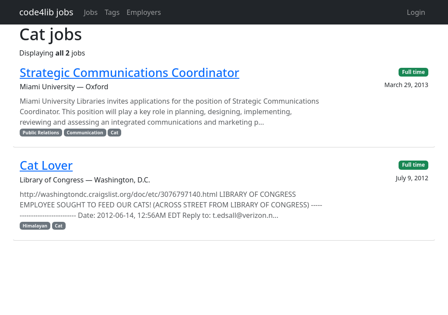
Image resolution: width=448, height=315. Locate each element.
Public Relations (41, 133)
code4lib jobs (46, 12)
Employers (143, 12)
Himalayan (35, 226)
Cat (115, 133)
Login (416, 12)
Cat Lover (46, 165)
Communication (84, 133)
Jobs (91, 12)
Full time (413, 72)
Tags (112, 12)
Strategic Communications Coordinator (129, 72)
